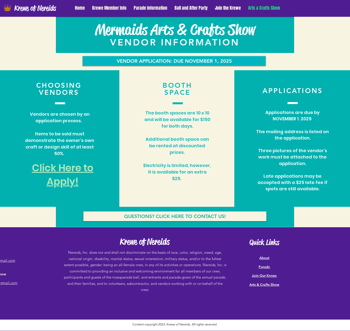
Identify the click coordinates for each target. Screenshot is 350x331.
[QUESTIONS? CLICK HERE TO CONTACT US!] (174, 216)
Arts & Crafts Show (264, 284)
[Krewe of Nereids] (39, 8)
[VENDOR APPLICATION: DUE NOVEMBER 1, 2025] (174, 61)
